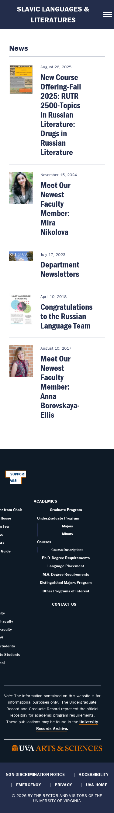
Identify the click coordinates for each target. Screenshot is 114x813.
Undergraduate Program (58, 518)
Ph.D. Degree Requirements (66, 557)
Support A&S (18, 477)
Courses (44, 541)
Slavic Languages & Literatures (53, 14)
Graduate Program (66, 509)
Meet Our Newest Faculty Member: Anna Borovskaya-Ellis (60, 386)
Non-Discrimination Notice (35, 774)
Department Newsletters (59, 269)
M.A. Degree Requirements (66, 574)
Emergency (28, 784)
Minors (67, 533)
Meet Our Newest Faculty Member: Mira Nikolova (55, 208)
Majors (67, 526)
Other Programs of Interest (66, 591)
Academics (45, 501)
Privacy (63, 784)
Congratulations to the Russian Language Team (66, 316)
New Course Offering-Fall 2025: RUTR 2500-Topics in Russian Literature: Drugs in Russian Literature (60, 114)
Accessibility (93, 774)
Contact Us (64, 604)
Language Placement (65, 565)
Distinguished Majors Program (66, 582)
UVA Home (96, 784)
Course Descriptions (67, 549)
